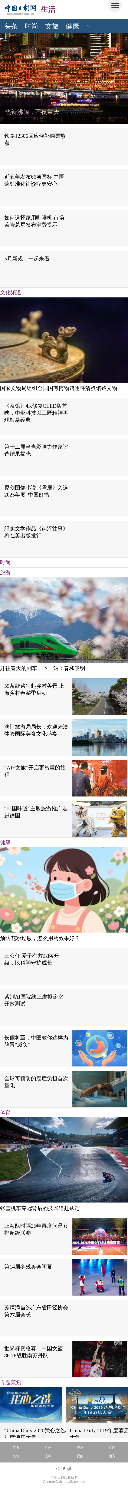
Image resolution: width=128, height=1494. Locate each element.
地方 (112, 1456)
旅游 (5, 572)
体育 (5, 1112)
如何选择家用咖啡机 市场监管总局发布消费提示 (34, 221)
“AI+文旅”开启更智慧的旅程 (35, 771)
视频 (80, 1456)
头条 (11, 26)
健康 (72, 26)
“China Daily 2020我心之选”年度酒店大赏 (36, 1434)
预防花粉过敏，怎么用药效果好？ (40, 938)
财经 (112, 1447)
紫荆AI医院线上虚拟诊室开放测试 (33, 1000)
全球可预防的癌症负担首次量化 (36, 1082)
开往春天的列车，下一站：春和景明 (42, 668)
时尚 (31, 26)
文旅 (52, 26)
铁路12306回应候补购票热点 (35, 139)
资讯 (80, 1447)
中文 (57, 1469)
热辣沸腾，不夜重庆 (32, 112)
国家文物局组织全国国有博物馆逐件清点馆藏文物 (58, 388)
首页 (16, 1447)
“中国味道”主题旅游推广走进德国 (36, 812)
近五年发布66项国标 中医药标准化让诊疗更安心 (34, 180)
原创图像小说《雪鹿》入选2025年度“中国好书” (36, 491)
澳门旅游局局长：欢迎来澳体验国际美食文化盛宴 (36, 730)
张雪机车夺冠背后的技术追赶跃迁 (40, 1208)
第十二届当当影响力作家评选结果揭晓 (36, 450)
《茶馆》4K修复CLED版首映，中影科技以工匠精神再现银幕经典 (36, 413)
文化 (16, 1456)
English (68, 1469)
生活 (48, 9)
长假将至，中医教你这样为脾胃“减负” (36, 1041)
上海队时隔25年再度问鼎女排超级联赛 (36, 1229)
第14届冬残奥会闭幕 (28, 1267)
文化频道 (10, 292)
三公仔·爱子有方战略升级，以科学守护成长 (31, 959)
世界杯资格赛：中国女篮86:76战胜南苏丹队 (33, 1352)
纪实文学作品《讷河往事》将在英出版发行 (36, 532)
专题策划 (10, 1382)
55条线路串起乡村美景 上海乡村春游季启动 (34, 689)
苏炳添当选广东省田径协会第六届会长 (36, 1311)
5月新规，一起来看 (27, 258)
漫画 (48, 1456)
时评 (48, 1447)
